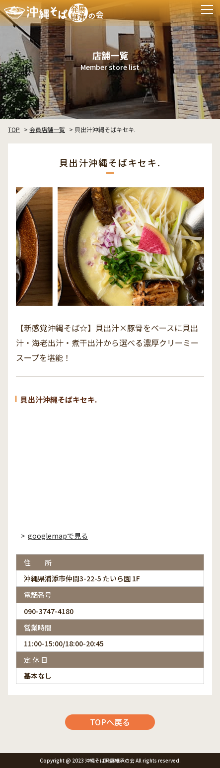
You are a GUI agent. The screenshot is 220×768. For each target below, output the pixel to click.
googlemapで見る (58, 536)
